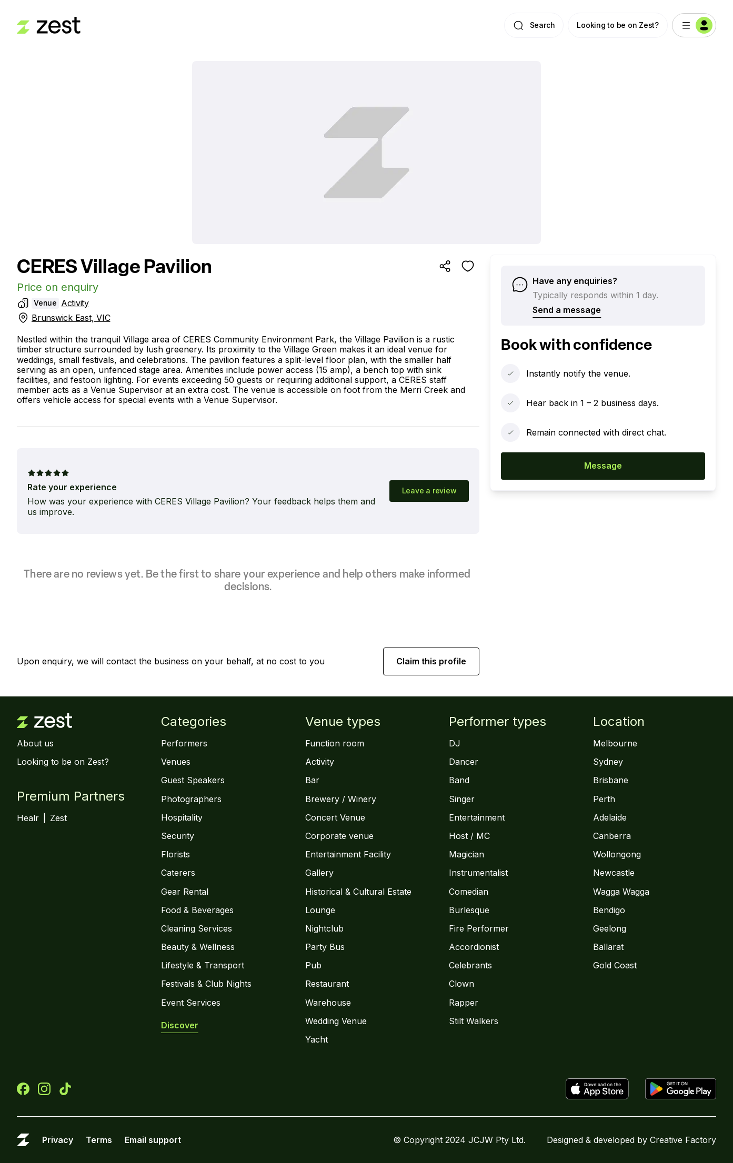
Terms (99, 1140)
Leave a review (429, 490)
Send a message (567, 310)
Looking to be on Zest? (618, 25)
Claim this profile (431, 661)
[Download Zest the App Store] (601, 1088)
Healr (28, 818)
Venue (45, 302)
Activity (75, 303)
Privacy (57, 1140)
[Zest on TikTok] (65, 1089)
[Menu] (694, 25)
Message (603, 465)
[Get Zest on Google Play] (680, 1088)
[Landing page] (49, 25)
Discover (179, 1025)
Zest (58, 818)
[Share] (444, 266)
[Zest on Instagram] (44, 1089)
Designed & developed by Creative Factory (631, 1140)
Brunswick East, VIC (71, 317)
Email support (153, 1140)
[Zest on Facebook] (23, 1089)
